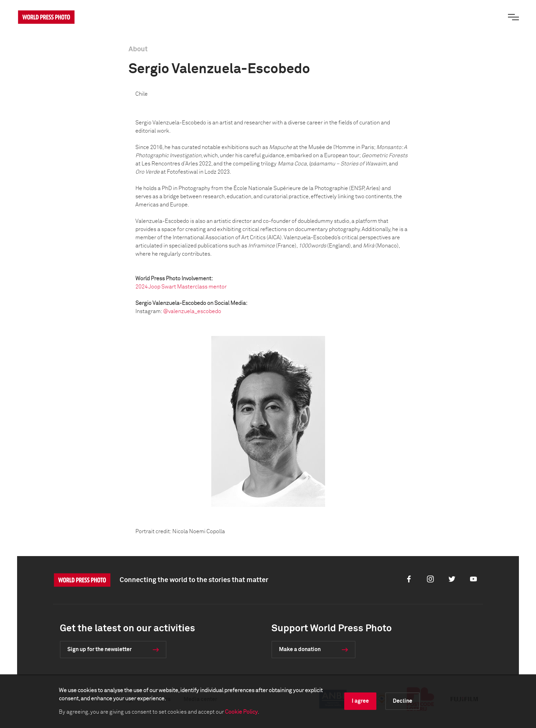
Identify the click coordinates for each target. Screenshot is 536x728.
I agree (360, 701)
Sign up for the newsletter (99, 649)
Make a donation (300, 649)
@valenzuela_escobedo (192, 311)
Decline (402, 701)
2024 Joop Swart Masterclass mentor (181, 286)
